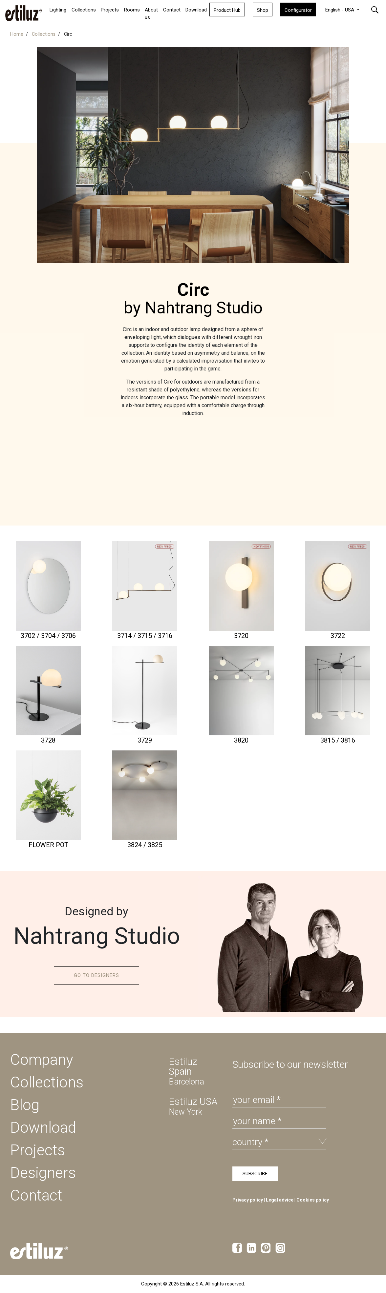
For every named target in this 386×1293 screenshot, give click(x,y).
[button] (375, 9)
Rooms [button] (132, 10)
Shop (262, 10)
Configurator (298, 10)
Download (196, 10)
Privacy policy (247, 1200)
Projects (37, 1150)
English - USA (340, 10)
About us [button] (151, 13)
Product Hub (227, 10)
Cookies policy (312, 1200)
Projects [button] (110, 10)
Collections (84, 10)
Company (41, 1059)
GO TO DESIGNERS (96, 975)
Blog (24, 1105)
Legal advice (279, 1200)
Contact (172, 10)
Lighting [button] (58, 10)
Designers (43, 1173)
